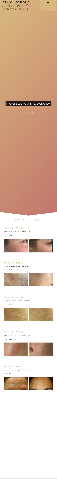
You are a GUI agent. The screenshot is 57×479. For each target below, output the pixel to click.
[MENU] (48, 3)
